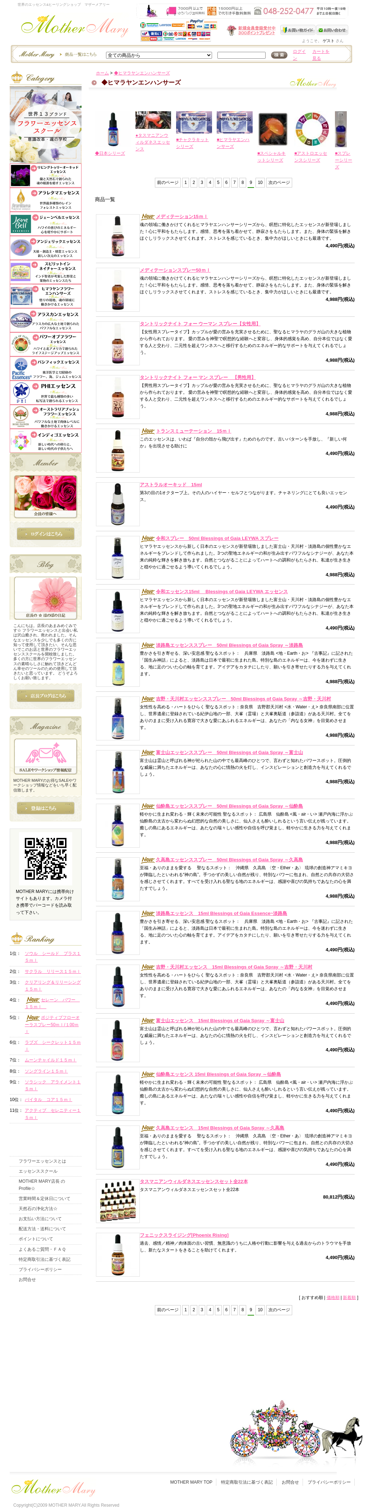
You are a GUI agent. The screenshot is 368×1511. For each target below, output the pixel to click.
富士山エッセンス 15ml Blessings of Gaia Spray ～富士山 (212, 1020)
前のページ (168, 182)
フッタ (53, 1486)
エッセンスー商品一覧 (57, 54)
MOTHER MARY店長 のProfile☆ (42, 1185)
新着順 (349, 1297)
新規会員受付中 (208, 30)
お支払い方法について (40, 1218)
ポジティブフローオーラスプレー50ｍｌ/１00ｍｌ (52, 1024)
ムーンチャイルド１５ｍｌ (51, 1060)
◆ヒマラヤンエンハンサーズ (142, 73)
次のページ (279, 182)
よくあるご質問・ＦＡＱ (42, 1249)
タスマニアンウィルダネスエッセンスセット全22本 (194, 1181)
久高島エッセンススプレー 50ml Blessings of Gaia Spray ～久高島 (221, 859)
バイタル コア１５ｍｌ (48, 1099)
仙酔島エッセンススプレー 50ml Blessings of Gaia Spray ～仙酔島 (221, 806)
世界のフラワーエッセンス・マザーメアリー (75, 28)
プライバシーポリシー (40, 1269)
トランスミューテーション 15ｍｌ (185, 431)
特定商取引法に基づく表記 (44, 1259)
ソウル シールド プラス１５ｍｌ (53, 957)
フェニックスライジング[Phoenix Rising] (184, 1235)
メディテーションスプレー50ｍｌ (175, 270)
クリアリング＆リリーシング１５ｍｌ (53, 986)
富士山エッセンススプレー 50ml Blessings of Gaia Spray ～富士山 (221, 752)
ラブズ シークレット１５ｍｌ (53, 1046)
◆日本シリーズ (110, 153)
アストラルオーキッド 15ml (171, 484)
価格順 (333, 1297)
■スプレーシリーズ (343, 160)
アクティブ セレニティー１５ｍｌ (53, 1114)
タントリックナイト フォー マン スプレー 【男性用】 (198, 377)
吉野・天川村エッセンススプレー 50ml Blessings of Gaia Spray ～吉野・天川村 (235, 699)
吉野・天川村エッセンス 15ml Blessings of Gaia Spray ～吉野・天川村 (226, 967)
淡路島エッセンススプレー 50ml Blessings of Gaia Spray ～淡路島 (221, 645)
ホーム (102, 73)
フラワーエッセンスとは (42, 1161)
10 (260, 182)
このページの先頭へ (288, 1359)
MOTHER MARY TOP (191, 1482)
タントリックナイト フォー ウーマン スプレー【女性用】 (200, 323)
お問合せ (27, 1279)
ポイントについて (36, 1238)
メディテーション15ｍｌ (174, 216)
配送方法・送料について (42, 1228)
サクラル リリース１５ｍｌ (53, 971)
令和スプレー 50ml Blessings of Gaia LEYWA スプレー (209, 538)
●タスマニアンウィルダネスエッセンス (152, 142)
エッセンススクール (38, 1171)
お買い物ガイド (298, 30)
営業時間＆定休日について (44, 1198)
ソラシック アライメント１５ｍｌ (53, 1085)
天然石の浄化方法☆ (38, 1208)
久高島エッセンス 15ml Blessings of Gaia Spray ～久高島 (212, 1128)
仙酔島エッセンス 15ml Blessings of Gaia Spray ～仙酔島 (210, 1074)
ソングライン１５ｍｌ (46, 1071)
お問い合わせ (332, 30)
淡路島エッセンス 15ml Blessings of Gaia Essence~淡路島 (213, 913)
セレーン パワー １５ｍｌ (52, 1003)
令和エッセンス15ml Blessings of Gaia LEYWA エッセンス (214, 591)
